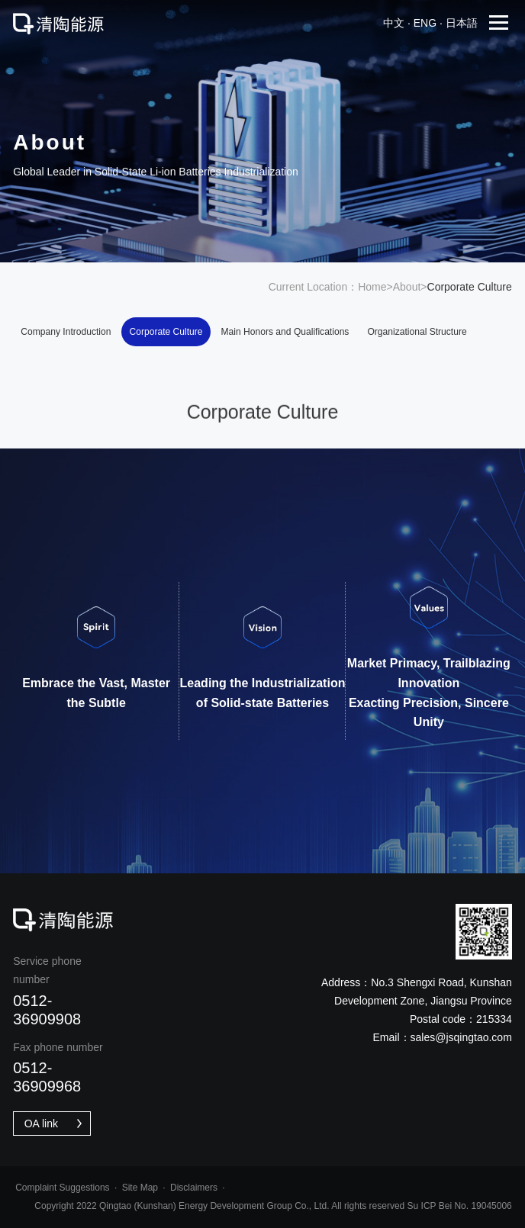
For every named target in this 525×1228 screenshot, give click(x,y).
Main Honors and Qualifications (285, 331)
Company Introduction (66, 331)
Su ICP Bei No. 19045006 (459, 1206)
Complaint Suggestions (62, 1187)
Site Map (140, 1187)
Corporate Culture (166, 331)
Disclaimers (193, 1187)
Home (372, 287)
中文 (393, 23)
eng (425, 23)
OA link (54, 1123)
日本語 (462, 23)
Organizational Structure (416, 331)
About (407, 287)
